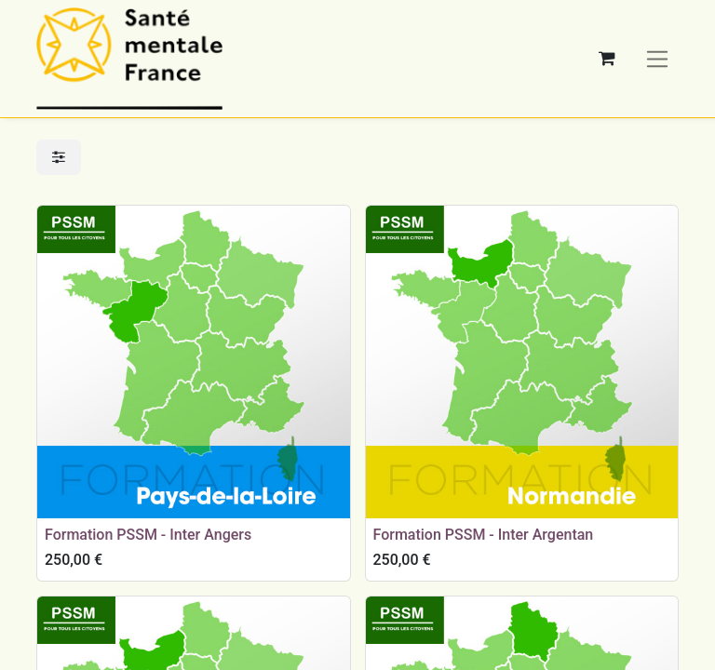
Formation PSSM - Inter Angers (148, 534)
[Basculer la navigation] (658, 58)
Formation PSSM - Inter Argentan (483, 534)
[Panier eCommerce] (607, 58)
